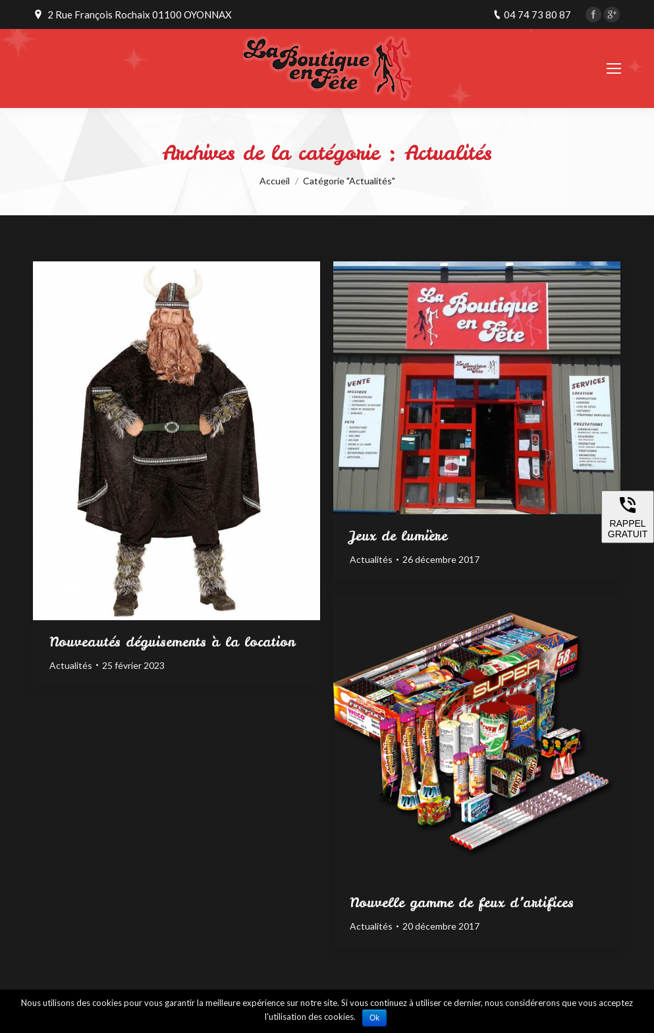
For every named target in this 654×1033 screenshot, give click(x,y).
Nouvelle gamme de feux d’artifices (462, 902)
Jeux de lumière (398, 535)
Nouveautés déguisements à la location (172, 641)
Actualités (70, 665)
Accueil (274, 180)
